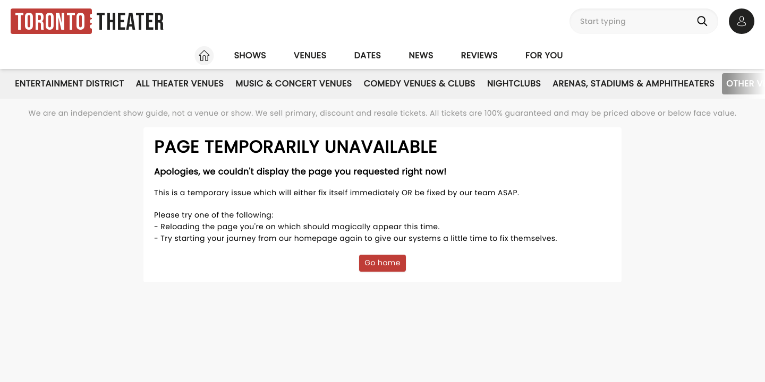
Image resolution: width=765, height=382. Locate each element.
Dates (367, 55)
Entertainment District (69, 83)
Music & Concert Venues (293, 83)
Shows (250, 55)
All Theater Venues (179, 83)
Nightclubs (514, 83)
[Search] (704, 21)
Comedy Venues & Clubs (419, 83)
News (421, 55)
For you (544, 55)
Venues (310, 55)
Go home (382, 262)
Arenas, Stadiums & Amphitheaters (633, 83)
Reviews (479, 55)
